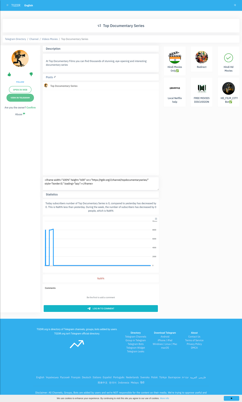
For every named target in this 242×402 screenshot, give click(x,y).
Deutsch (86, 377)
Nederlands (132, 377)
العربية (193, 377)
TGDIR (15, 5)
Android (165, 336)
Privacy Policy (194, 344)
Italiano (97, 377)
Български (174, 377)
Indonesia (123, 382)
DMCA (194, 347)
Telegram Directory (15, 39)
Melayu (135, 382)
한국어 (113, 382)
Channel (34, 39)
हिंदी (142, 382)
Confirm (31, 107)
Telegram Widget (135, 347)
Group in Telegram (135, 340)
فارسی (202, 377)
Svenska (145, 377)
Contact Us (194, 336)
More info (164, 398)
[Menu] (156, 219)
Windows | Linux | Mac (165, 344)
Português (118, 377)
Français (75, 377)
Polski (154, 377)
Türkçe (163, 377)
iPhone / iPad (165, 340)
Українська (52, 377)
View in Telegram (20, 97)
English (40, 377)
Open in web (20, 89)
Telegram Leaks (135, 351)
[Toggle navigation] (235, 5)
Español (107, 377)
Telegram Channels (135, 336)
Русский (64, 377)
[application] (101, 243)
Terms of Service (194, 340)
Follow (20, 82)
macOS (165, 347)
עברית (185, 377)
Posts (50, 77)
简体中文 (103, 382)
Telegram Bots (136, 344)
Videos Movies (50, 39)
